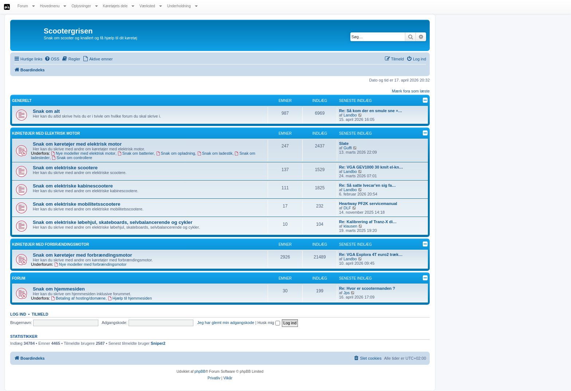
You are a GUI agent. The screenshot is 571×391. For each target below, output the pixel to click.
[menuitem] (51, 59)
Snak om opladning (175, 153)
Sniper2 (158, 343)
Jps (346, 293)
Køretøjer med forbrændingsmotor (50, 244)
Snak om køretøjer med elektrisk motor (77, 144)
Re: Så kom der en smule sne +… (370, 110)
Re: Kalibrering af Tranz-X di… (368, 222)
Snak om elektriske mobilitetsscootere (76, 204)
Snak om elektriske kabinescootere (73, 186)
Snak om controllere (72, 157)
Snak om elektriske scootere (65, 167)
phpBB (199, 372)
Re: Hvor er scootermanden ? (367, 288)
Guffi (347, 148)
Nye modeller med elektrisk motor (83, 153)
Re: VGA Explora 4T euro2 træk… (370, 254)
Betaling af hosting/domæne (78, 298)
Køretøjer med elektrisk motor (46, 133)
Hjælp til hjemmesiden (130, 298)
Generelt (22, 101)
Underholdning (182, 6)
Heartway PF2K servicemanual (368, 203)
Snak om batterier (136, 153)
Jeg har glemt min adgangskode (226, 322)
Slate (343, 143)
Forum (26, 6)
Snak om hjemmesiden (59, 289)
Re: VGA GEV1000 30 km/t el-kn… (371, 167)
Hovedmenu (53, 6)
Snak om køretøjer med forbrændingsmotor (82, 255)
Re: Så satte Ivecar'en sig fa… (367, 185)
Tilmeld (40, 314)
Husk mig (268, 322)
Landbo (350, 115)
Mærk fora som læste (411, 91)
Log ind (18, 314)
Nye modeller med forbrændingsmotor (90, 264)
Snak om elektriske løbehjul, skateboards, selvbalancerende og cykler (112, 222)
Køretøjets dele (119, 6)
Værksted (150, 6)
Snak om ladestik (215, 153)
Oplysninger (84, 6)
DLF (347, 208)
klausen (350, 226)
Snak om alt (46, 111)
